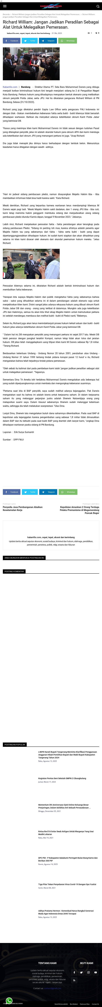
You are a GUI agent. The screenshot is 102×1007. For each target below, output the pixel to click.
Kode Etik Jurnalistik (61, 1004)
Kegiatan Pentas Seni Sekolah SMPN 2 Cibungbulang (62, 778)
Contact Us (95, 1004)
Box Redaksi (74, 1004)
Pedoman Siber (85, 1004)
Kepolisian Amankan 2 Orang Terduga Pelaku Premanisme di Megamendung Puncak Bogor (79, 510)
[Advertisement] (51, 171)
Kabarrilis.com (10, 87)
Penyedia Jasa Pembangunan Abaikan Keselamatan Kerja (22, 508)
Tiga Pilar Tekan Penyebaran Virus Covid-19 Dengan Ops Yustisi (67, 884)
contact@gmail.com (52, 988)
